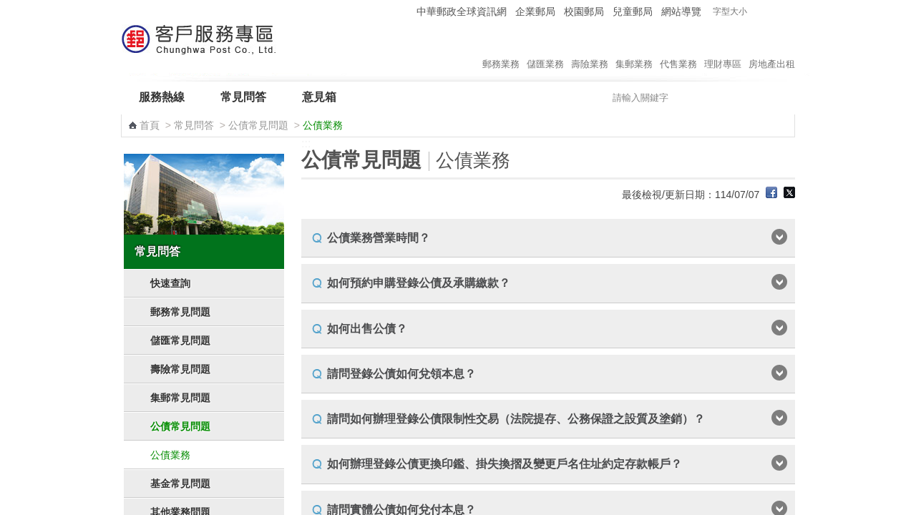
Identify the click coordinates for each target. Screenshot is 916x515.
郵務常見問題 (180, 312)
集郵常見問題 (180, 397)
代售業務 (678, 49)
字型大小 (730, 11)
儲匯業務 (545, 49)
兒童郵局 (633, 11)
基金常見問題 (180, 483)
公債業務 (170, 455)
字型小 (759, 11)
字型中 (772, 11)
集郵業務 (634, 49)
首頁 (150, 125)
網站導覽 (681, 11)
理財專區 (722, 49)
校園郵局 (584, 11)
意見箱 (319, 97)
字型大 (786, 11)
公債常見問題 (258, 125)
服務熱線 (162, 97)
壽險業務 (589, 49)
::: (403, 11)
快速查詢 (170, 283)
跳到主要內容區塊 (7, 7)
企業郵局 (535, 11)
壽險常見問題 (180, 369)
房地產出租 (772, 49)
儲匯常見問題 (180, 340)
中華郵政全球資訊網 (461, 11)
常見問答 (243, 97)
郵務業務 (501, 49)
